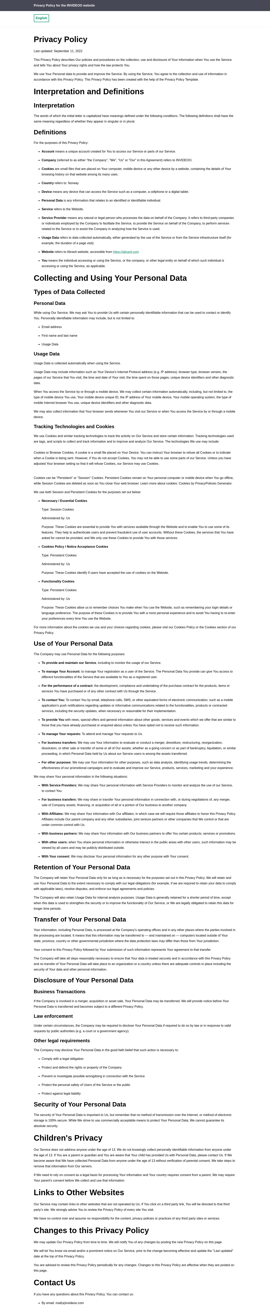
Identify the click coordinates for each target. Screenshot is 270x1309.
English (41, 18)
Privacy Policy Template (181, 79)
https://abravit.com (126, 252)
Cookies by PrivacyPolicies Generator (205, 483)
